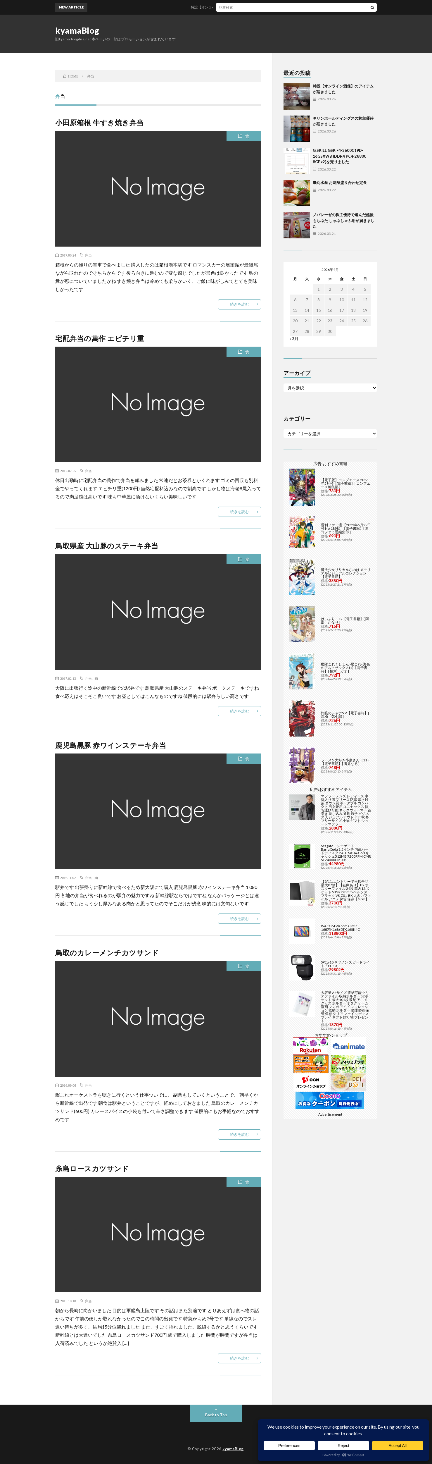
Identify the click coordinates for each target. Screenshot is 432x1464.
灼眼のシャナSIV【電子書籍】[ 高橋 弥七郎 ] (345, 715)
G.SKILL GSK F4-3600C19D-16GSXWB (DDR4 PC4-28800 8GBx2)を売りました (339, 156)
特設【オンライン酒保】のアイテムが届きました (236, 7)
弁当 (88, 255)
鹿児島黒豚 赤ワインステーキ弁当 (110, 745)
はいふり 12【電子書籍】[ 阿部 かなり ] (345, 621)
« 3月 (293, 338)
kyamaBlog (77, 30)
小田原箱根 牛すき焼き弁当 (99, 122)
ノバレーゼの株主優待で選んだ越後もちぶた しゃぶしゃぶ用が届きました (343, 220)
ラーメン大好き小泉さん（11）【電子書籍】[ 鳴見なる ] (346, 762)
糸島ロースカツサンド (92, 1168)
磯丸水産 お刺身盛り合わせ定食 (340, 182)
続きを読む (239, 304)
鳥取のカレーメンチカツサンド (107, 952)
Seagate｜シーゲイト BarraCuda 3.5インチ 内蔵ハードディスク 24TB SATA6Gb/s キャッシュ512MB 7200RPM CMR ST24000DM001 (346, 853)
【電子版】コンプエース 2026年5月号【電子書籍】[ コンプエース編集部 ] (345, 483)
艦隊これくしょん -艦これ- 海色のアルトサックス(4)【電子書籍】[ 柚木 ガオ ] (345, 667)
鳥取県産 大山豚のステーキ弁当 (106, 545)
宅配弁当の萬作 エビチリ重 (99, 338)
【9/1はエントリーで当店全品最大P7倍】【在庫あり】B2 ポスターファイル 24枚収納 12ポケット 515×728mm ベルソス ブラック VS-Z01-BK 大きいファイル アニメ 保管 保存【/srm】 (346, 890)
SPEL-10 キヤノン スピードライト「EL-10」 (345, 964)
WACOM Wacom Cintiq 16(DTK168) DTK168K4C (340, 928)
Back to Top (216, 1414)
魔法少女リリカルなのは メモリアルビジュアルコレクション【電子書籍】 (346, 573)
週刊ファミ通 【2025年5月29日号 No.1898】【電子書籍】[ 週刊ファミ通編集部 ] (346, 528)
